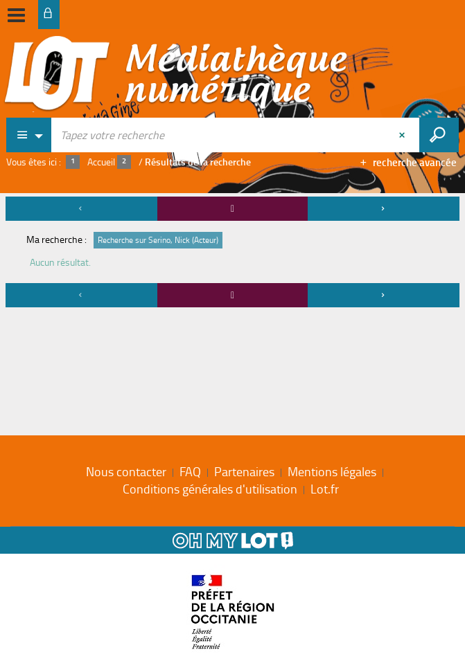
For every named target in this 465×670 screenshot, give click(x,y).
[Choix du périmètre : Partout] (29, 135)
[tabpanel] (232, 254)
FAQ (190, 471)
